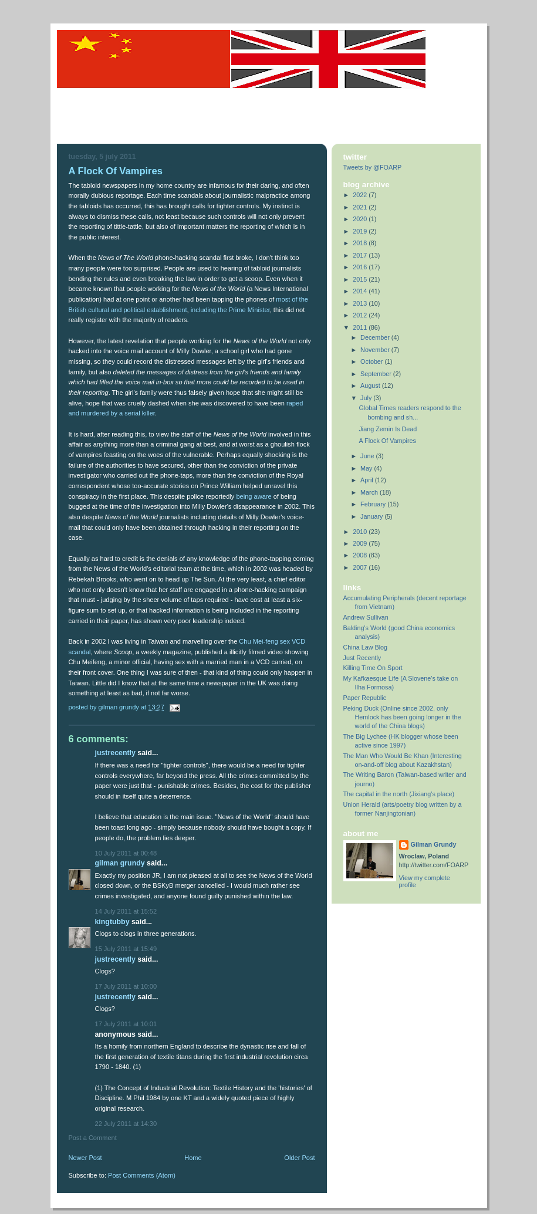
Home (192, 1157)
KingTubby (112, 922)
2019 (361, 231)
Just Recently (362, 657)
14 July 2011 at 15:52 (126, 911)
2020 (361, 218)
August (371, 385)
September (376, 373)
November (375, 349)
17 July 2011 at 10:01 (126, 1023)
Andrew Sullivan (366, 617)
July (366, 397)
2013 (361, 303)
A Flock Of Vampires (387, 440)
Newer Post (85, 1157)
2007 (361, 567)
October (372, 361)
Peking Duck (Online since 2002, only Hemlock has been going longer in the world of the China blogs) (402, 717)
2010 (361, 531)
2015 (361, 279)
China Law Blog (365, 647)
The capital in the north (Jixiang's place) (399, 793)
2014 (361, 291)
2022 (361, 194)
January (372, 516)
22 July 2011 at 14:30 (126, 1123)
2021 (361, 207)
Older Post (299, 1157)
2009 (361, 543)
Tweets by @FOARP (372, 167)
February (373, 504)
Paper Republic (365, 697)
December (375, 337)
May (367, 468)
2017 (361, 255)
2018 (361, 242)
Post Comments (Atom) (141, 1175)
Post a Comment (93, 1137)
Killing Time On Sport (373, 667)
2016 (361, 266)
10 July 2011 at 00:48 (126, 853)
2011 (361, 327)
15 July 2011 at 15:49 (126, 948)
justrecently (115, 753)
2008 (361, 555)
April (367, 479)
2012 (361, 315)
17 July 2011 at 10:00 (126, 986)
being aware (253, 496)
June (368, 455)
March (370, 492)
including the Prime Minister (230, 309)
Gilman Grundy (120, 863)
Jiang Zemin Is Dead (388, 428)
